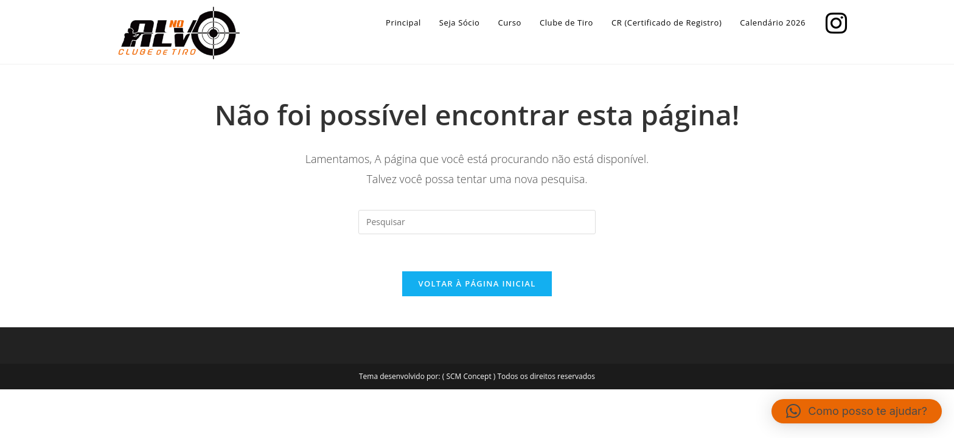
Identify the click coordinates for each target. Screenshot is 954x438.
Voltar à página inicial (476, 283)
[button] (856, 411)
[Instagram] (833, 21)
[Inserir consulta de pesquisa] (477, 222)
